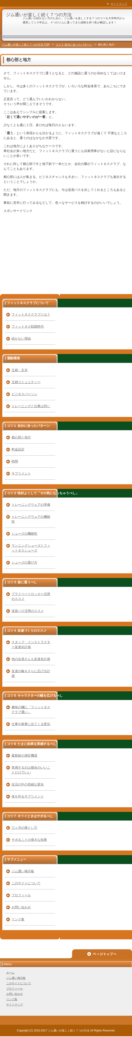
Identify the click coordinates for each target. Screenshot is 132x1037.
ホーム (10, 972)
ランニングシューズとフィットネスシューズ (31, 548)
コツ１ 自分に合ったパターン (74, 44)
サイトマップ (14, 1004)
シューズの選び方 (24, 562)
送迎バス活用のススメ (28, 611)
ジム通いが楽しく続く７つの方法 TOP (26, 44)
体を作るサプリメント (28, 796)
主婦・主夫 (20, 370)
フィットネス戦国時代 (28, 326)
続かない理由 (21, 338)
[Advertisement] (42, 249)
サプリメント (21, 473)
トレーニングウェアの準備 (31, 504)
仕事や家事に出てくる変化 (31, 724)
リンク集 (18, 919)
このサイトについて (26, 883)
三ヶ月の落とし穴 (24, 827)
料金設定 (18, 449)
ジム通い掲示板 (23, 871)
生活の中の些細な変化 (28, 784)
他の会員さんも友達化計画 (31, 659)
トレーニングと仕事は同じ (31, 406)
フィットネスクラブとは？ (31, 314)
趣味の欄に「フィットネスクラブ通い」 (31, 709)
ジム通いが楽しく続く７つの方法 (39, 14)
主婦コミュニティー (26, 382)
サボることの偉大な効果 (29, 839)
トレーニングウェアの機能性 (31, 519)
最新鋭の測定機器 (24, 755)
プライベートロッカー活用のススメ (31, 596)
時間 (15, 461)
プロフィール (21, 895)
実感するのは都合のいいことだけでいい (31, 770)
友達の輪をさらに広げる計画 (31, 673)
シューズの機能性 (24, 533)
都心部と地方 (21, 437)
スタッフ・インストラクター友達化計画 (31, 644)
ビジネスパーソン (24, 394)
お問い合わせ (21, 907)
